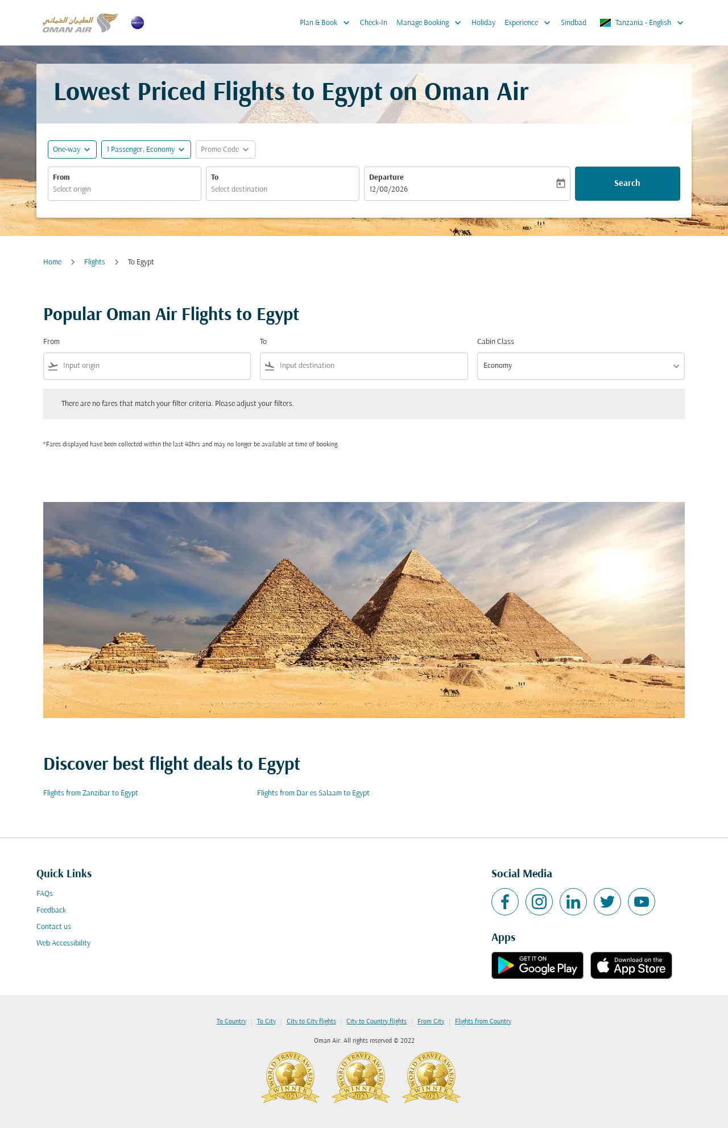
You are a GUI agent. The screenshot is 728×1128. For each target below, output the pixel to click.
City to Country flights (376, 1021)
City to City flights (311, 1021)
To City (266, 1021)
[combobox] (124, 190)
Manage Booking (431, 22)
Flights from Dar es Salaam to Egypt (313, 793)
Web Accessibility (63, 943)
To (214, 177)
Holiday (483, 23)
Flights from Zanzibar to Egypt (90, 793)
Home (52, 262)
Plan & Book (327, 22)
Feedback (51, 910)
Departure (386, 177)
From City (430, 1021)
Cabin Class (495, 342)
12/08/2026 (388, 189)
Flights (94, 262)
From (61, 177)
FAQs (44, 894)
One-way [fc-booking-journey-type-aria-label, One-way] (66, 150)
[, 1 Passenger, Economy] (140, 150)
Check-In (373, 23)
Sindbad (573, 23)
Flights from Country (483, 1021)
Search (627, 183)
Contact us (53, 927)
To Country (231, 1021)
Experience (530, 22)
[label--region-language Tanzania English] (642, 22)
